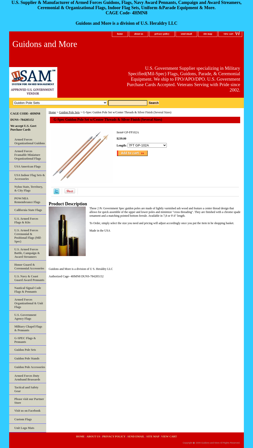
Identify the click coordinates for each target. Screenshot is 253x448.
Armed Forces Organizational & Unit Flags (28, 303)
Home (52, 112)
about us (138, 33)
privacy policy (161, 33)
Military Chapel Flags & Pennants (28, 328)
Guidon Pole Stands (26, 358)
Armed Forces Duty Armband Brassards (27, 377)
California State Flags (28, 210)
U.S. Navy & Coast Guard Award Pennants (29, 278)
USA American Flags (27, 166)
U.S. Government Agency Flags (25, 316)
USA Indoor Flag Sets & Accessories (29, 177)
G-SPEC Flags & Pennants (25, 340)
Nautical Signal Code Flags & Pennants (27, 289)
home (120, 33)
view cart (228, 33)
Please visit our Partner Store (29, 400)
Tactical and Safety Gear (26, 389)
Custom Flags (23, 419)
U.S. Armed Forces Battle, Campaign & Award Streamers (27, 253)
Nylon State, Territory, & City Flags (28, 188)
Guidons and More (44, 44)
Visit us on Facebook (27, 410)
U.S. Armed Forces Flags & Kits (26, 220)
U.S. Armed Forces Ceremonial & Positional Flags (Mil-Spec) (28, 236)
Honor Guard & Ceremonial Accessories (29, 266)
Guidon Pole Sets (69, 112)
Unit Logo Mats (24, 428)
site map (207, 33)
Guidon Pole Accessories (29, 367)
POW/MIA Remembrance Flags (27, 200)
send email (186, 33)
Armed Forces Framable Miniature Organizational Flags (27, 154)
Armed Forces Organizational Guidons (29, 141)
